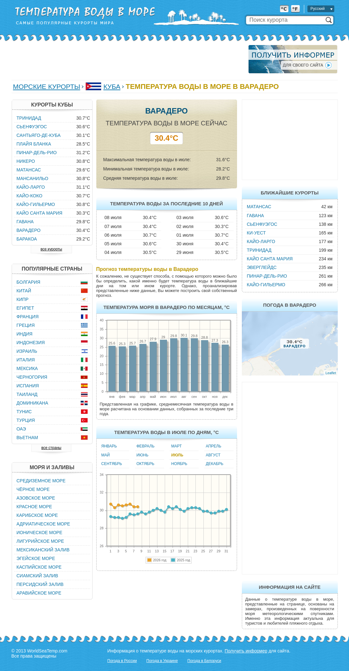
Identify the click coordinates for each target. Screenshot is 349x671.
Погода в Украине (162, 661)
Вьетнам (27, 437)
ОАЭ (21, 428)
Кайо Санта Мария (270, 258)
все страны (51, 448)
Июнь (142, 455)
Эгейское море (36, 558)
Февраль (146, 446)
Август (213, 455)
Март (176, 446)
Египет (25, 308)
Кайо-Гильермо (266, 284)
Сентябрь (111, 464)
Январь (109, 446)
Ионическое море (39, 532)
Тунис (24, 411)
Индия (25, 333)
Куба (111, 86)
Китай (24, 290)
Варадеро (29, 230)
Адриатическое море (43, 523)
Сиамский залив (37, 575)
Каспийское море (39, 567)
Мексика (27, 368)
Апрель (213, 446)
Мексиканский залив (43, 549)
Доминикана (32, 403)
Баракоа (27, 238)
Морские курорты (46, 86)
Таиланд (27, 394)
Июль (177, 455)
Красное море (34, 506)
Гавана (255, 215)
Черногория (32, 377)
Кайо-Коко (30, 195)
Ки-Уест (256, 232)
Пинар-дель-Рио (267, 276)
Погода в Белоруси (204, 661)
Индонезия (31, 342)
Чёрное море (33, 489)
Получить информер (246, 650)
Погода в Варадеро (289, 305)
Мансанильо (32, 178)
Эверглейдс (262, 267)
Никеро (26, 161)
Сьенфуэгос (262, 224)
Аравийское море (39, 593)
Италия (26, 359)
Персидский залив (40, 584)
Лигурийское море (40, 541)
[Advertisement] (128, 59)
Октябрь (146, 464)
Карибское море (37, 515)
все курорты (51, 249)
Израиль (27, 351)
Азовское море (36, 498)
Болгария (28, 282)
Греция (26, 325)
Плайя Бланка (34, 143)
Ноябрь (179, 464)
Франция (28, 316)
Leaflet (330, 373)
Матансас (259, 206)
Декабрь (214, 464)
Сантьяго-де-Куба (39, 135)
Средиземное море (41, 480)
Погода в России (122, 661)
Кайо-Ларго (261, 241)
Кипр (23, 299)
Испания (28, 385)
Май (105, 455)
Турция (26, 420)
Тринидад (259, 250)
